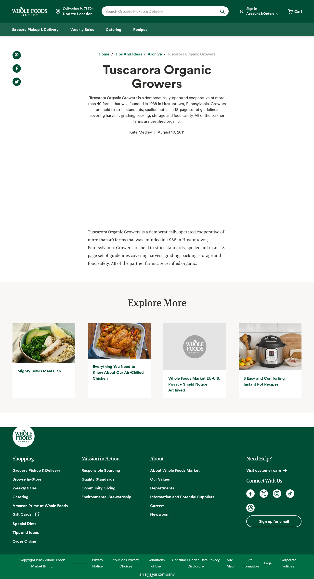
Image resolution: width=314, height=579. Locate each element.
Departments (162, 488)
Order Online (24, 541)
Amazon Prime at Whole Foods (40, 505)
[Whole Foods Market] (29, 11)
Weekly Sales (25, 488)
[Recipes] (140, 29)
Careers (157, 505)
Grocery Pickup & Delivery (36, 470)
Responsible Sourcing (100, 470)
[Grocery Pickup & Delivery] (35, 29)
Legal (268, 563)
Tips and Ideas (26, 532)
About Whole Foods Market (175, 470)
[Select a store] (74, 11)
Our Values (160, 479)
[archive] (155, 54)
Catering (20, 496)
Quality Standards (97, 479)
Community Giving (98, 488)
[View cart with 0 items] (295, 11)
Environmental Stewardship (106, 496)
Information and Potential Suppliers (182, 496)
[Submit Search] (222, 11)
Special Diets (24, 523)
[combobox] (159, 11)
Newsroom (160, 514)
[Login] (259, 11)
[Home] (104, 54)
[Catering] (113, 29)
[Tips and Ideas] (128, 54)
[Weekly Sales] (82, 29)
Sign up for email (274, 521)
